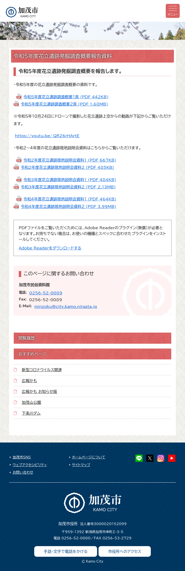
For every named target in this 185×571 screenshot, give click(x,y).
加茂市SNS (22, 457)
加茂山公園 (31, 402)
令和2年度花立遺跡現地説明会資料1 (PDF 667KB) (69, 160)
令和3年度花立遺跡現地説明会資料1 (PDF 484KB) (69, 180)
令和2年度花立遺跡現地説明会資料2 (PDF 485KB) (67, 167)
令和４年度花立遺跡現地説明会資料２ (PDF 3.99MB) (68, 206)
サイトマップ (81, 465)
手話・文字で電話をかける (66, 551)
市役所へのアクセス (124, 551)
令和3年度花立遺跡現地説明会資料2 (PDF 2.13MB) (68, 187)
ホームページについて (88, 457)
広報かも (29, 381)
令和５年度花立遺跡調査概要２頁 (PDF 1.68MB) (64, 104)
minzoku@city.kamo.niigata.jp (65, 306)
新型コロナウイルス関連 (42, 370)
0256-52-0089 (45, 293)
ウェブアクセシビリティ (30, 465)
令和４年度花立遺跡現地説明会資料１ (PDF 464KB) (69, 199)
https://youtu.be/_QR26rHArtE (47, 136)
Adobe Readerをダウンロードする (50, 248)
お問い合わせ (23, 472)
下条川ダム (31, 413)
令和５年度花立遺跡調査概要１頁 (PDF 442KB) (65, 97)
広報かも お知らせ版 (39, 391)
